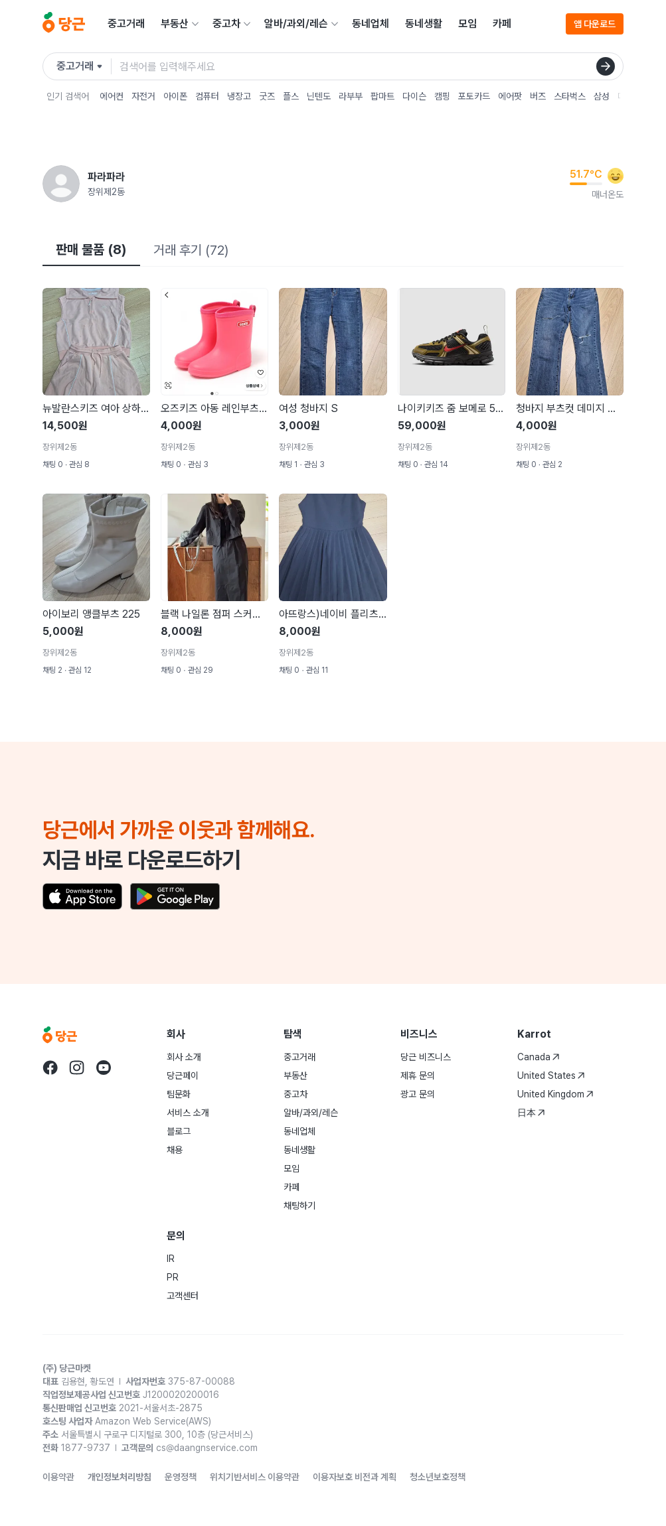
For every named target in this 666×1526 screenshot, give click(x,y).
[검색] (605, 66)
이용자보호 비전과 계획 (354, 1477)
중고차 (226, 23)
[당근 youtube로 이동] (104, 1067)
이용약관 (58, 1477)
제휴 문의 (417, 1075)
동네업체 (370, 23)
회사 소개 (184, 1057)
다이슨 (414, 96)
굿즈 (267, 96)
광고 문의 (417, 1094)
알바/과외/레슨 (296, 23)
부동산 (175, 23)
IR (171, 1258)
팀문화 (179, 1094)
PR (173, 1277)
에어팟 (510, 96)
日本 (531, 1112)
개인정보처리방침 (119, 1477)
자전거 (143, 96)
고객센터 (183, 1295)
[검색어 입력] (371, 66)
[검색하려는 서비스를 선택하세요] (84, 66)
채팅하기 (299, 1205)
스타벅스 (570, 96)
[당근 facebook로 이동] (50, 1067)
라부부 (351, 96)
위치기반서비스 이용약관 (254, 1477)
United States (551, 1075)
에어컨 (112, 96)
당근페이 (183, 1075)
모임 (467, 23)
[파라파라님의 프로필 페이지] (61, 183)
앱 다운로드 (595, 24)
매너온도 (608, 194)
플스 (291, 96)
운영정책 (181, 1477)
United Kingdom (555, 1094)
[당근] (63, 24)
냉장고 (239, 96)
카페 (502, 23)
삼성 (602, 96)
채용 (175, 1149)
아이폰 (175, 96)
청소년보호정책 (437, 1477)
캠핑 (442, 96)
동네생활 (423, 23)
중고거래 (126, 23)
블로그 (179, 1131)
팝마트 (382, 96)
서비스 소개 (188, 1112)
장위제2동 (106, 191)
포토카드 (474, 96)
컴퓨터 (207, 96)
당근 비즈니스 (425, 1057)
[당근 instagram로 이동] (77, 1067)
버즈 (538, 96)
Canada (538, 1057)
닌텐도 (319, 96)
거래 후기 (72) (190, 250)
